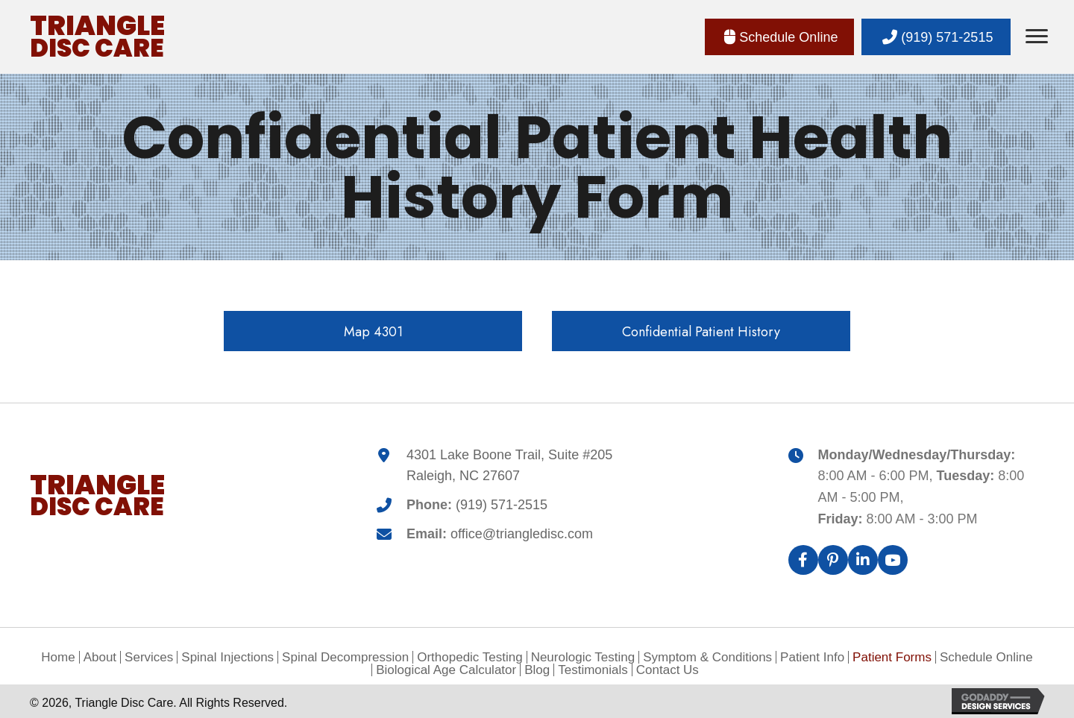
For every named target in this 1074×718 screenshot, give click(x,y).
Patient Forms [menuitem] (892, 657)
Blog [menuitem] (537, 670)
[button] (779, 37)
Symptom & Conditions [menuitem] (707, 657)
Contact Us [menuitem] (667, 670)
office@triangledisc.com (521, 533)
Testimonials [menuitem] (593, 670)
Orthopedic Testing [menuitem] (469, 657)
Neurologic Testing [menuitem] (583, 657)
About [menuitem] (100, 657)
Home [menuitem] (58, 657)
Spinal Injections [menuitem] (227, 657)
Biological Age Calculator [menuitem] (446, 670)
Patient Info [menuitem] (812, 657)
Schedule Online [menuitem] (986, 657)
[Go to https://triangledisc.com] (98, 37)
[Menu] (1037, 36)
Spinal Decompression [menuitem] (345, 657)
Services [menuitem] (149, 657)
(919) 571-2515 (501, 504)
